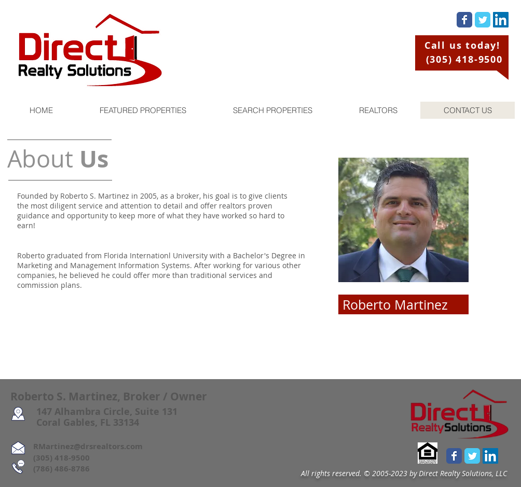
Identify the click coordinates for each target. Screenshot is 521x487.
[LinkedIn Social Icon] (501, 19)
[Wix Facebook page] (464, 19)
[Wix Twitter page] (482, 19)
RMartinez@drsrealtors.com (76, 446)
